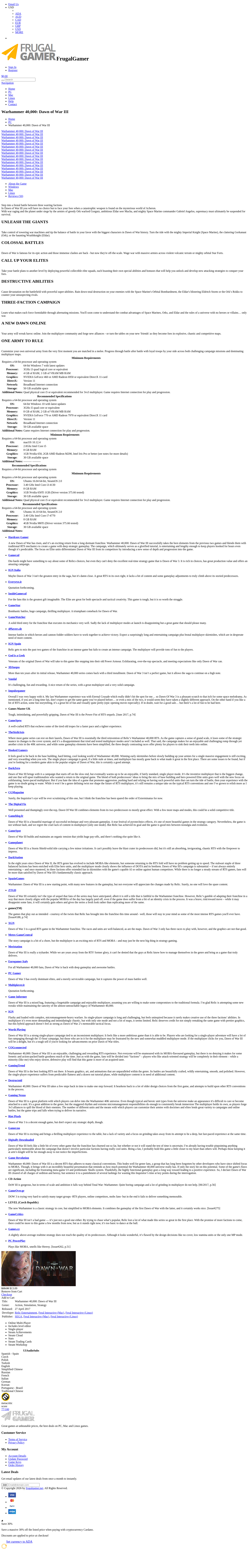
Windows (13, 186)
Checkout (6, 1294)
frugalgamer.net (34, 1488)
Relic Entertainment (26, 1312)
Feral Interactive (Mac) (51, 1312)
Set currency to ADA (19, 1541)
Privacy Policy (16, 1442)
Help (11, 101)
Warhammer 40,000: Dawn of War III (22, 131)
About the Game (17, 183)
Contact (12, 104)
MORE (19, 32)
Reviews (15, 196)
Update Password (18, 1458)
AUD (18, 16)
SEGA (18, 1316)
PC (10, 91)
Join (5, 1485)
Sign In (12, 67)
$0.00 (4, 76)
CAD (18, 19)
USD (18, 29)
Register (12, 70)
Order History (16, 1465)
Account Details (17, 1455)
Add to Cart (8, 1297)
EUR (18, 22)
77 (5, 1409)
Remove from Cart (11, 1291)
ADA (18, 13)
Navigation (7, 82)
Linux (11, 98)
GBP (18, 26)
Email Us (13, 4)
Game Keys (14, 1462)
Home (11, 88)
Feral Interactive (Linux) (79, 1312)
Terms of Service (17, 1439)
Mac (10, 95)
